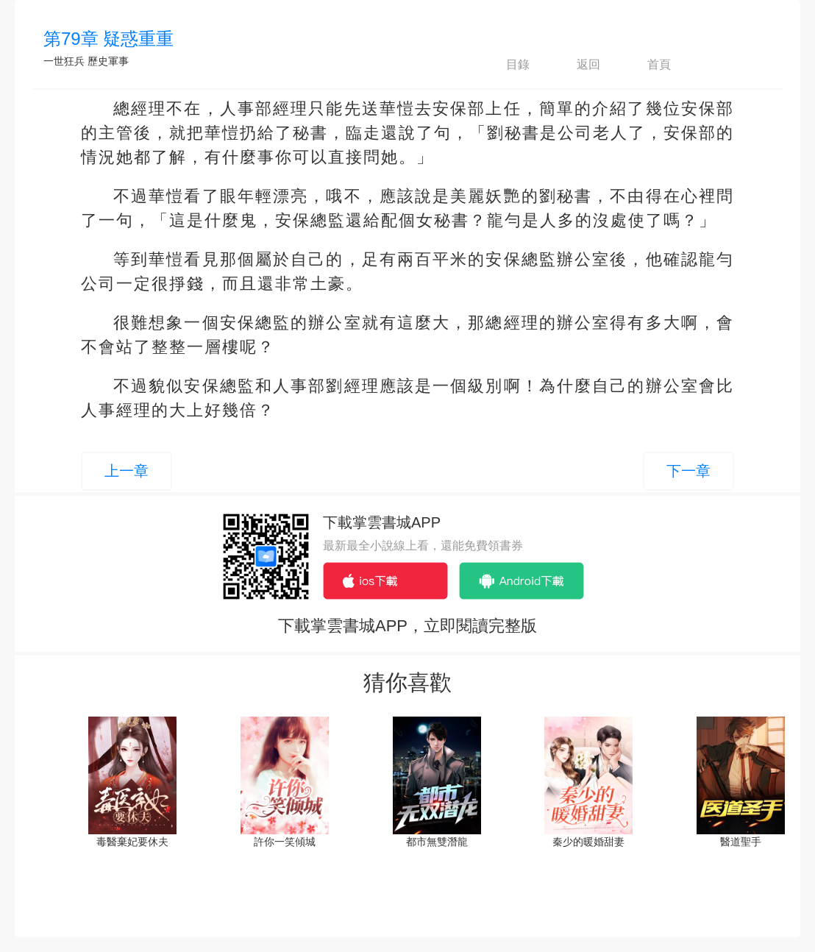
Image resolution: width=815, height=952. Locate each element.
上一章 (126, 471)
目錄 (505, 65)
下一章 (688, 471)
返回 (576, 65)
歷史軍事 (108, 61)
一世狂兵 (64, 61)
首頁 (646, 65)
